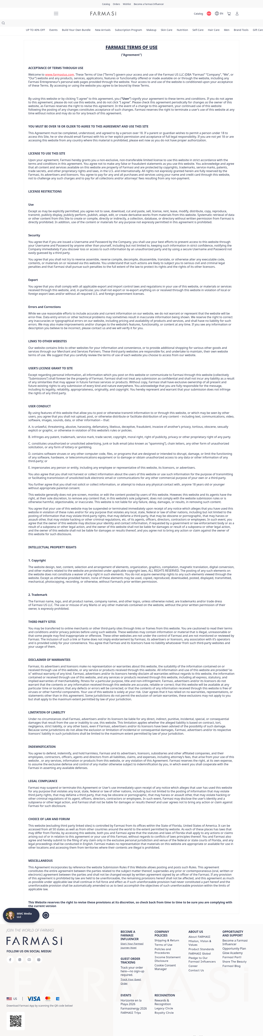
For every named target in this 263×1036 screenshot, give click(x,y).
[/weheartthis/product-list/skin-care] (170, 23)
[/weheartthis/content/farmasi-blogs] (231, 959)
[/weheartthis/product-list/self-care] (203, 23)
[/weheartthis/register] (116, 4)
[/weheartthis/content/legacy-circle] (164, 1001)
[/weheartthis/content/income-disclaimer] (168, 951)
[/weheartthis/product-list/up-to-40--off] (36, 23)
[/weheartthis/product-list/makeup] (154, 23)
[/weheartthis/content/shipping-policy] (167, 933)
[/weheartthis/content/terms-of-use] (163, 937)
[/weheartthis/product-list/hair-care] (219, 23)
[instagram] (19, 952)
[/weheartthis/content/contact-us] (196, 963)
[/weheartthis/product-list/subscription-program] (131, 23)
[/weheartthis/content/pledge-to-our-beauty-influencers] (202, 952)
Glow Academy (232, 945)
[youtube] (29, 952)
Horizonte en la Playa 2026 (131, 995)
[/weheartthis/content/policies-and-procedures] (168, 943)
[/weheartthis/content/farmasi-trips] (131, 1005)
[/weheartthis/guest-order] (134, 974)
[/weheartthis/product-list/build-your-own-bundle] (78, 23)
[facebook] (10, 952)
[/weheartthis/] (36, 13)
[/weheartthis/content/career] (193, 959)
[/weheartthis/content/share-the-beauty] (234, 954)
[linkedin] (38, 952)
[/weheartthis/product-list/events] (54, 23)
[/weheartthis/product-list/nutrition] (187, 23)
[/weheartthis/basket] (229, 13)
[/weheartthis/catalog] (106, 4)
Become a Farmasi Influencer (235, 935)
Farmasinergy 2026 (134, 1001)
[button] (14, 991)
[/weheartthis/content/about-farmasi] (199, 929)
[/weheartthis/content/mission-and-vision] (202, 935)
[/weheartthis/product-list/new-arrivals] (105, 23)
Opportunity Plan (234, 941)
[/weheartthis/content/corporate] (199, 946)
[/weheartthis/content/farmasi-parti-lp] (231, 950)
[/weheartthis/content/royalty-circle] (164, 1005)
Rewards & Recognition (163, 995)
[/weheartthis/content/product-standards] (201, 942)
